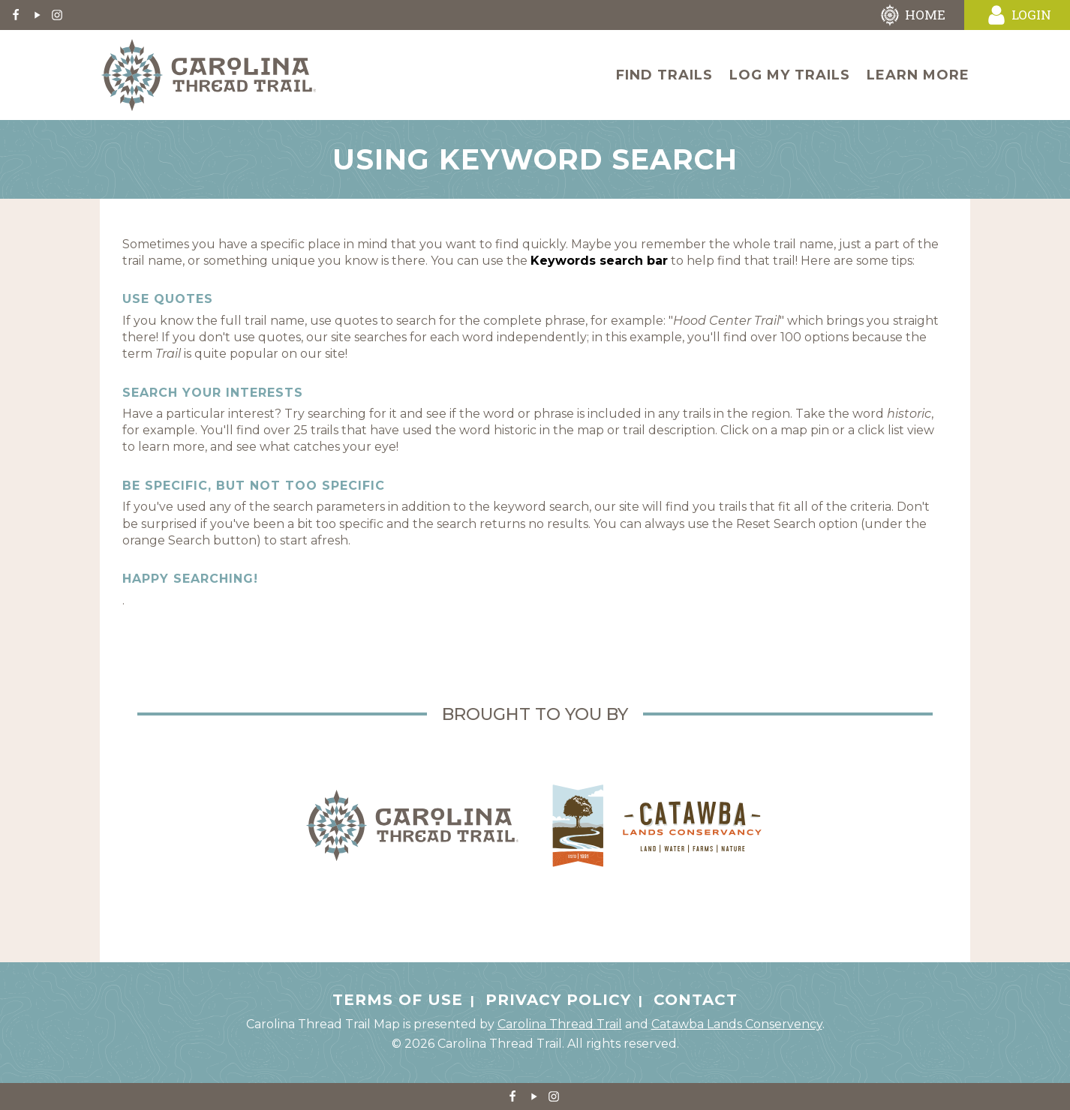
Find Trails (664, 75)
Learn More (918, 75)
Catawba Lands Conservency (736, 1024)
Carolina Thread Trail (559, 1024)
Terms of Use (397, 1000)
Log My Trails (789, 75)
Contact (696, 1000)
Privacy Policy (558, 1000)
